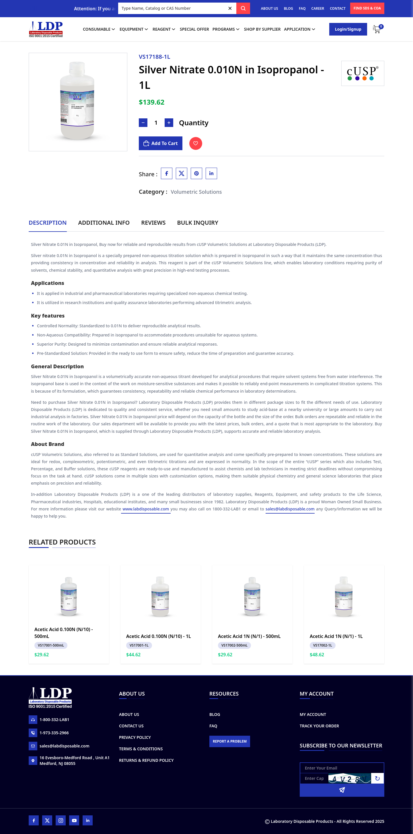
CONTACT (338, 8)
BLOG (288, 8)
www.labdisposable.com (145, 509)
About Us (129, 714)
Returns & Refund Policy (146, 760)
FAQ (302, 8)
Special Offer (194, 29)
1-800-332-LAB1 (49, 719)
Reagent (164, 29)
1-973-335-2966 (49, 733)
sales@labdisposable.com (290, 509)
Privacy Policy (135, 737)
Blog (214, 714)
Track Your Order (319, 726)
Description (48, 222)
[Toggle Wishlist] (195, 143)
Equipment (134, 29)
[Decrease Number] (143, 122)
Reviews (153, 222)
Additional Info (104, 222)
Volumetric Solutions (196, 191)
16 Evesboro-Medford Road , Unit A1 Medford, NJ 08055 (69, 760)
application (300, 29)
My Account (313, 714)
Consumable (99, 29)
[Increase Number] (169, 122)
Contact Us (131, 726)
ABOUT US (269, 8)
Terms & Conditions (141, 748)
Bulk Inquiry (197, 222)
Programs (227, 29)
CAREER (317, 8)
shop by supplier (262, 29)
